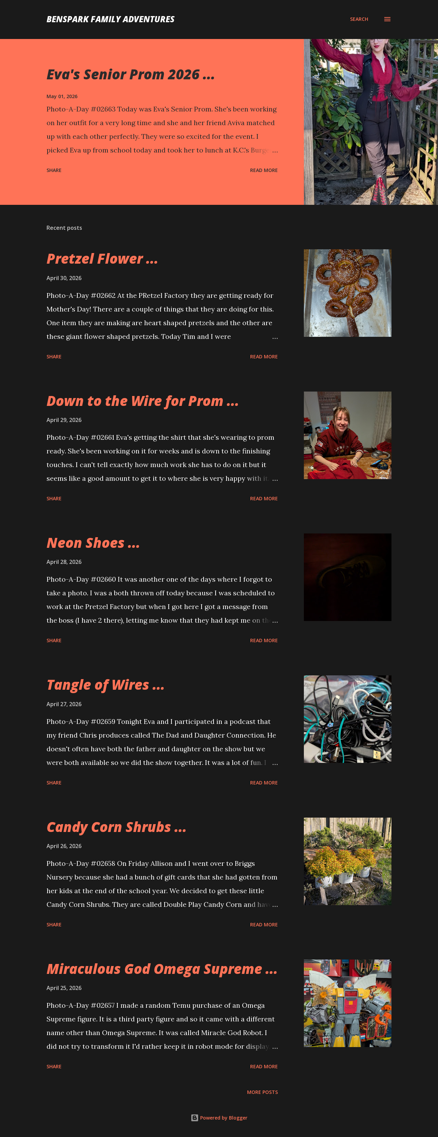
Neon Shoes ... (93, 542)
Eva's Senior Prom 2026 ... (131, 74)
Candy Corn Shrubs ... (117, 826)
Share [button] (54, 170)
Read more (264, 170)
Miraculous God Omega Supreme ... (162, 968)
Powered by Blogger (219, 1117)
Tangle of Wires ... (106, 684)
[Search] (359, 19)
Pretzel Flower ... (102, 258)
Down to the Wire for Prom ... (143, 400)
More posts (262, 1092)
